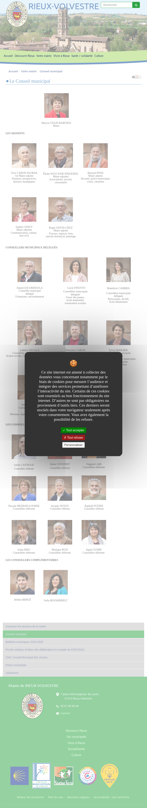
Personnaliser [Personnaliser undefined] (73, 445)
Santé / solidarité (82, 55)
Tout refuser (73, 437)
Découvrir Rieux (24, 55)
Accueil (8, 55)
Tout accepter (73, 430)
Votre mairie (43, 55)
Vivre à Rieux (61, 55)
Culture (98, 55)
